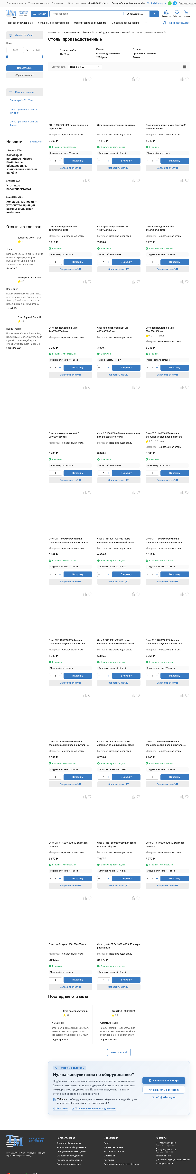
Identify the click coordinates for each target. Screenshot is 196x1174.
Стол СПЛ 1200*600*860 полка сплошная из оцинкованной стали (164, 642)
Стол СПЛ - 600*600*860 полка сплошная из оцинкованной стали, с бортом (68, 540)
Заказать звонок (187, 3)
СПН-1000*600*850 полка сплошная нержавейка (68, 127)
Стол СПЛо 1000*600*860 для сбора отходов (165, 844)
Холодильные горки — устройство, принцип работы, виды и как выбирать (21, 207)
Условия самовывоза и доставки (94, 1108)
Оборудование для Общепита (76, 32)
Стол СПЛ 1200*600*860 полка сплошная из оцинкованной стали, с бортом (68, 743)
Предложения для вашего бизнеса (121, 1164)
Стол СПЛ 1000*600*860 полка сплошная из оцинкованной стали (67, 642)
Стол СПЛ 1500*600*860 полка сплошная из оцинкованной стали (115, 743)
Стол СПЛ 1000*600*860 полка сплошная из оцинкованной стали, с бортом (116, 642)
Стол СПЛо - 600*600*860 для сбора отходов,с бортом (116, 844)
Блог (70, 3)
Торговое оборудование (19, 23)
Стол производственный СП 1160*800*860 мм (161, 228)
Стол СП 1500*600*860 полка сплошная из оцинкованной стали (118, 435)
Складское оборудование (125, 23)
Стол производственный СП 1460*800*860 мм (64, 329)
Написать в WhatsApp (163, 1080)
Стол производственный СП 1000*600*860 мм (64, 228)
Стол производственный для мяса (116, 125)
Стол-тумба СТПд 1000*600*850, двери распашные (118, 946)
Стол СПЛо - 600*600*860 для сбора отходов (68, 844)
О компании (109, 1155)
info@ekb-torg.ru (164, 1097)
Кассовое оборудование (69, 1160)
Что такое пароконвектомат (18, 187)
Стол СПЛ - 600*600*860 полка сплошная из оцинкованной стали (164, 435)
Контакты (81, 3)
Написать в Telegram (164, 1089)
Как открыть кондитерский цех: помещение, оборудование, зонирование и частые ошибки (21, 163)
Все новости (36, 141)
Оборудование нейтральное (113, 32)
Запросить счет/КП (70, 168)
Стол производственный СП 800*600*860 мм (161, 329)
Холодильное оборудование (53, 23)
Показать (22, 68)
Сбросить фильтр (24, 75)
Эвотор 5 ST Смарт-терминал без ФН (38, 277)
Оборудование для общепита (90, 23)
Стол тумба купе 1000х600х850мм (67, 944)
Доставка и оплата (16, 3)
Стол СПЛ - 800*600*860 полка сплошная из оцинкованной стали (164, 540)
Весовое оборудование (69, 1164)
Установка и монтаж (38, 3)
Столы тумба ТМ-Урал (22, 100)
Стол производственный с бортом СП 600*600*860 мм (166, 127)
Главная (52, 32)
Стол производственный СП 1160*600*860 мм (112, 228)
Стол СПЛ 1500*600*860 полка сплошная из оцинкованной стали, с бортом (165, 743)
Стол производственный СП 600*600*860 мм (112, 329)
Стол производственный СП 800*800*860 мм (64, 435)
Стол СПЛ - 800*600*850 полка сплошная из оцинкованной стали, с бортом (116, 540)
